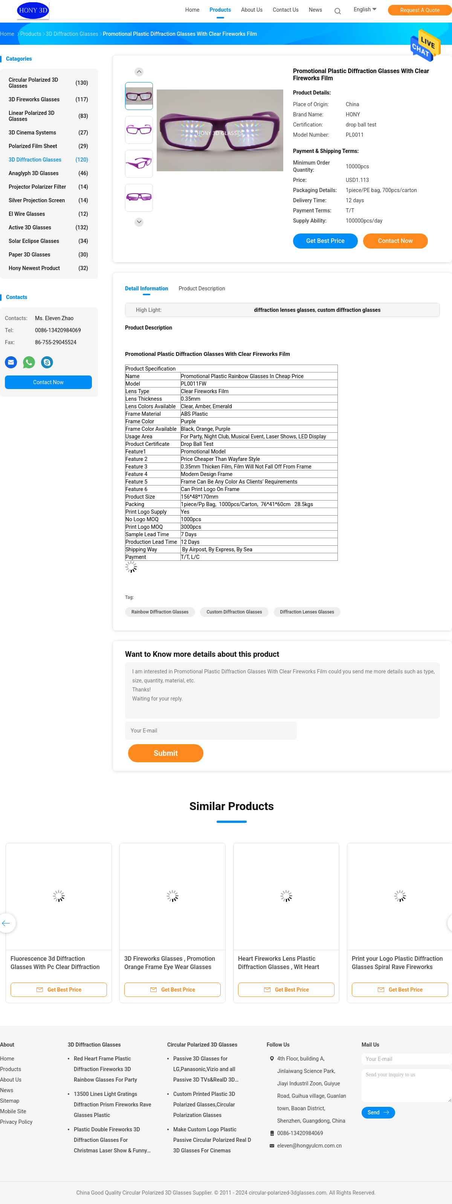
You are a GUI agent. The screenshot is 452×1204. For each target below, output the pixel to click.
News (6, 1090)
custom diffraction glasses (234, 612)
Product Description (202, 288)
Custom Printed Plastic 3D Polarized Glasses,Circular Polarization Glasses (204, 1104)
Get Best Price (325, 240)
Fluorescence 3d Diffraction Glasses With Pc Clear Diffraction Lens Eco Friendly (55, 967)
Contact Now (48, 382)
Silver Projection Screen (48, 200)
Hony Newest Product (48, 268)
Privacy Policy (16, 1122)
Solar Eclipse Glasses (48, 241)
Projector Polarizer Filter (48, 187)
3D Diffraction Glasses (48, 159)
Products (10, 1069)
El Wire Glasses (48, 214)
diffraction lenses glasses (307, 612)
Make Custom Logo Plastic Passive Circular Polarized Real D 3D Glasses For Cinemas (212, 1140)
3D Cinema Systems (48, 132)
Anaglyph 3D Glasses (48, 173)
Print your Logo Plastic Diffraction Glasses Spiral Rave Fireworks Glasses (397, 967)
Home (7, 1059)
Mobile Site (13, 1111)
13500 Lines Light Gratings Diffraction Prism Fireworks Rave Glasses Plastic (112, 1104)
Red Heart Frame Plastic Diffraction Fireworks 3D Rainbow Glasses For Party (105, 1069)
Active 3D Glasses (48, 227)
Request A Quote (420, 10)
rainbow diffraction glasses (160, 612)
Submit (166, 753)
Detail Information (146, 288)
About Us (10, 1080)
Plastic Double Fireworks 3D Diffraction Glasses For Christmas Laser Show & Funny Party (110, 1141)
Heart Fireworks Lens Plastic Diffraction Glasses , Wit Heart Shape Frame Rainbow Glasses (279, 967)
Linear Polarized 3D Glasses (48, 116)
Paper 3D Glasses (48, 254)
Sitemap (9, 1101)
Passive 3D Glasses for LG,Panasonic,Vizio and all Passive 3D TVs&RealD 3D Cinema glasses (204, 1070)
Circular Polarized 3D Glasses (48, 83)
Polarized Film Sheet (48, 146)
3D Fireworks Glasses (48, 99)
